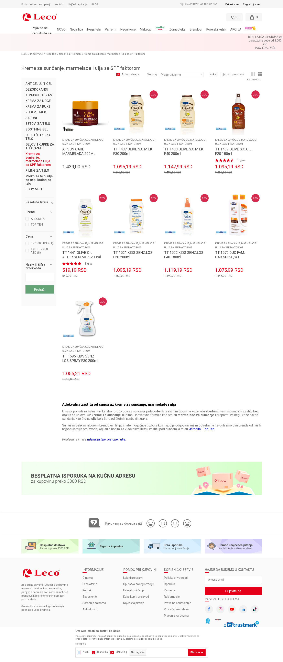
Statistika (102, 652)
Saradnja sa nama (94, 592)
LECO (24, 43)
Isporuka (169, 573)
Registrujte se (251, 4)
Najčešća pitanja (133, 592)
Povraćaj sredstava (176, 598)
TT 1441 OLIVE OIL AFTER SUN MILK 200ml (81, 243)
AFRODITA (38, 208)
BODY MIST (34, 178)
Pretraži (39, 279)
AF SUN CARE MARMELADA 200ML (78, 140)
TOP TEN (37, 213)
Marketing (121, 652)
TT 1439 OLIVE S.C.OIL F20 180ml (233, 140)
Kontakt (87, 579)
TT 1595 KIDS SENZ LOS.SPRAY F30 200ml (80, 347)
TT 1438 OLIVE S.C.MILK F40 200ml (183, 140)
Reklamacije (172, 585)
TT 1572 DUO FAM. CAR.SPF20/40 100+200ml (230, 246)
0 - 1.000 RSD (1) (42, 232)
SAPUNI (31, 107)
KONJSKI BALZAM (39, 84)
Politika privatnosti (176, 566)
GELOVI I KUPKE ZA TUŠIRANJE (39, 135)
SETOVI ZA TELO (37, 113)
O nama (88, 566)
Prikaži (214, 63)
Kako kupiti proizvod (136, 585)
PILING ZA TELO (37, 159)
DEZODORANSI (36, 78)
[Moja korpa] (254, 17)
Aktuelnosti (90, 598)
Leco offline (90, 573)
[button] (137, 17)
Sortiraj (152, 63)
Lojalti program (133, 566)
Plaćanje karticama (176, 604)
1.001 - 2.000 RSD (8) (39, 239)
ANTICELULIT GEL (38, 73)
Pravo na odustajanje (177, 592)
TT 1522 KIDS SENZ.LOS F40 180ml (183, 243)
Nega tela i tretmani (70, 43)
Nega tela (51, 43)
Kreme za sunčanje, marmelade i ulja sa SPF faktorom (38, 148)
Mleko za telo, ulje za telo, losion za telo (39, 168)
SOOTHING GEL (36, 118)
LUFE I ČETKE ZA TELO (38, 126)
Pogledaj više (178, 36)
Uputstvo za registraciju (138, 573)
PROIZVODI (36, 43)
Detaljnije (80, 643)
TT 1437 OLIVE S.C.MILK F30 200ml (132, 140)
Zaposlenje (90, 585)
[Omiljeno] (234, 17)
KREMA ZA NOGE (38, 90)
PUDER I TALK (35, 101)
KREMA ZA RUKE (37, 96)
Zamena (169, 579)
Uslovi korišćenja (133, 579)
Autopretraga (130, 63)
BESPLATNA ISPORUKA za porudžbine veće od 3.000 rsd (131, 36)
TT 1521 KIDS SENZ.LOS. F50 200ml (133, 243)
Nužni (86, 652)
